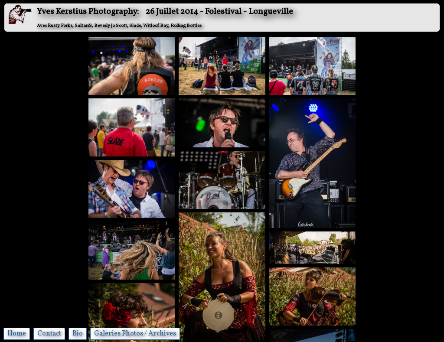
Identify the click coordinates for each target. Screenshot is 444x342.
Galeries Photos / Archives (135, 334)
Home (16, 334)
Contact (49, 334)
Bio (77, 334)
